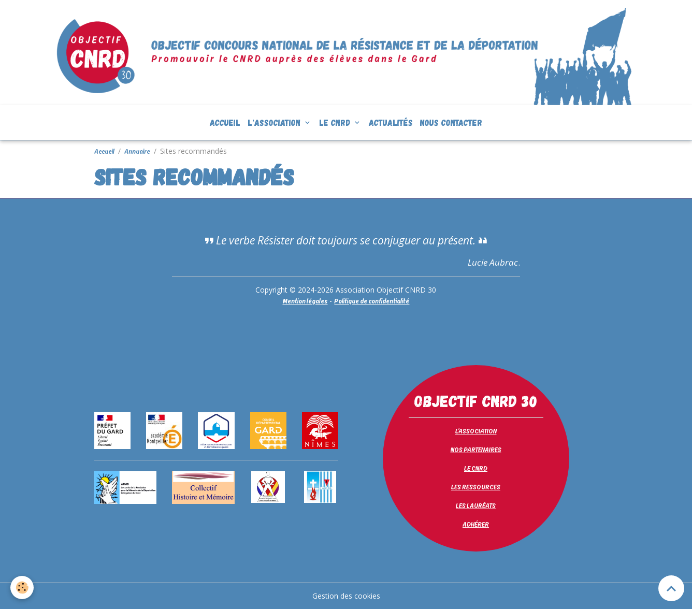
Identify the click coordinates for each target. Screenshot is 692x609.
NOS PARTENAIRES (476, 449)
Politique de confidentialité (371, 301)
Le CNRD (336, 122)
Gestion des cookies (346, 596)
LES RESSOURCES (475, 487)
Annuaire (137, 151)
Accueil (225, 122)
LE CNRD (475, 468)
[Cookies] (22, 587)
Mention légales (304, 301)
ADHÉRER (476, 524)
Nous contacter (451, 122)
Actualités (391, 122)
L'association (275, 122)
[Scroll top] (671, 588)
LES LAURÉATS (476, 505)
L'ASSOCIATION (476, 431)
